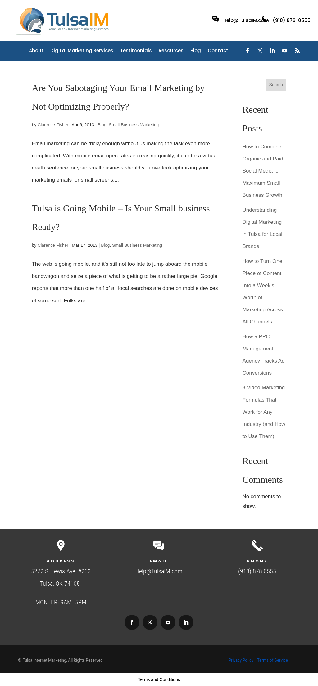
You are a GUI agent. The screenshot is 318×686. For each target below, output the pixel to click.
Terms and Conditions (159, 679)
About (36, 51)
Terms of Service (272, 660)
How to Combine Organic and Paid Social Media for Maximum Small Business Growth (263, 171)
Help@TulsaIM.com (246, 20)
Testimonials (136, 51)
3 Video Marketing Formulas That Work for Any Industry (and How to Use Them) (264, 412)
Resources (171, 51)
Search (276, 84)
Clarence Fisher (53, 124)
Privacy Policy (241, 660)
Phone (257, 561)
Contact (218, 51)
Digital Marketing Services (81, 51)
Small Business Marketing (134, 124)
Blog (195, 51)
